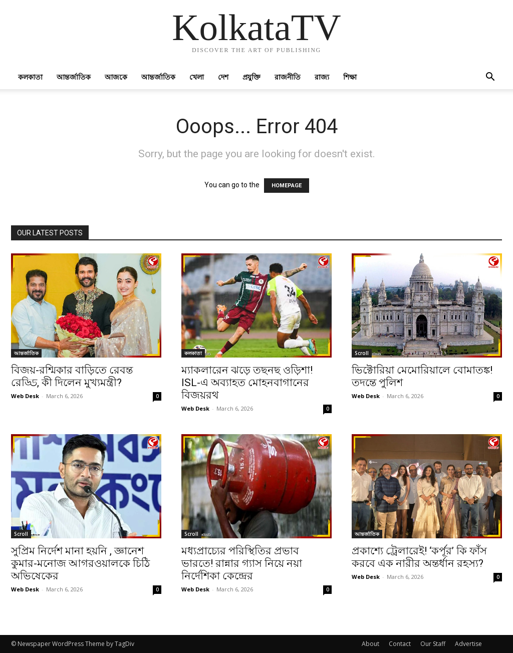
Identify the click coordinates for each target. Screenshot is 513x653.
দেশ (223, 77)
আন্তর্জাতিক (74, 77)
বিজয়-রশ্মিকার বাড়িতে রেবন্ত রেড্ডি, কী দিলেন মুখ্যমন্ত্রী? (72, 376)
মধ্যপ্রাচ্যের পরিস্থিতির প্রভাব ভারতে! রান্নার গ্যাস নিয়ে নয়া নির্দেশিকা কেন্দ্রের (241, 563)
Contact (400, 643)
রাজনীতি (288, 77)
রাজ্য (322, 77)
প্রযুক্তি (251, 77)
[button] (490, 78)
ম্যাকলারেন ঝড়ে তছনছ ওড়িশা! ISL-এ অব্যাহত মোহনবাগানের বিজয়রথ (247, 382)
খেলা (196, 77)
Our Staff (432, 643)
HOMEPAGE (287, 185)
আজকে (116, 77)
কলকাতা (30, 77)
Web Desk (25, 396)
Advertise (468, 643)
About (370, 643)
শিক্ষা (350, 77)
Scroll (362, 353)
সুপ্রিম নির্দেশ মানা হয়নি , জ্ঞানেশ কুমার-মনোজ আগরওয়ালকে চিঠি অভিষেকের (80, 563)
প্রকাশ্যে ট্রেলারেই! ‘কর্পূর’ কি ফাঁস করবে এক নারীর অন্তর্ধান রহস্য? (419, 557)
